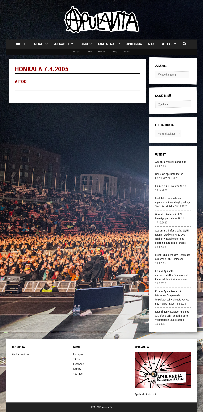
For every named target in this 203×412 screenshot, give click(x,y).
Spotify (114, 51)
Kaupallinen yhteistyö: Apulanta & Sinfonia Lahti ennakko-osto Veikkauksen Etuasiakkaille (172, 315)
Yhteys (171, 44)
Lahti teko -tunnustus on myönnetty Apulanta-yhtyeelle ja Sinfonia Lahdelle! (172, 202)
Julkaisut (65, 44)
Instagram (76, 51)
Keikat (42, 44)
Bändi (87, 44)
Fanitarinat (110, 44)
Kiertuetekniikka (20, 354)
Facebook (102, 51)
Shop (152, 44)
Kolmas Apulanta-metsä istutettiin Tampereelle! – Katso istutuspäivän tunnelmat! (172, 275)
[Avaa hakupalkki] (184, 44)
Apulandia (134, 44)
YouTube (126, 51)
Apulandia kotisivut (145, 394)
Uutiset (22, 44)
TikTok (89, 51)
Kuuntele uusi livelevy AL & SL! (171, 186)
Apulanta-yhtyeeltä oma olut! (170, 161)
